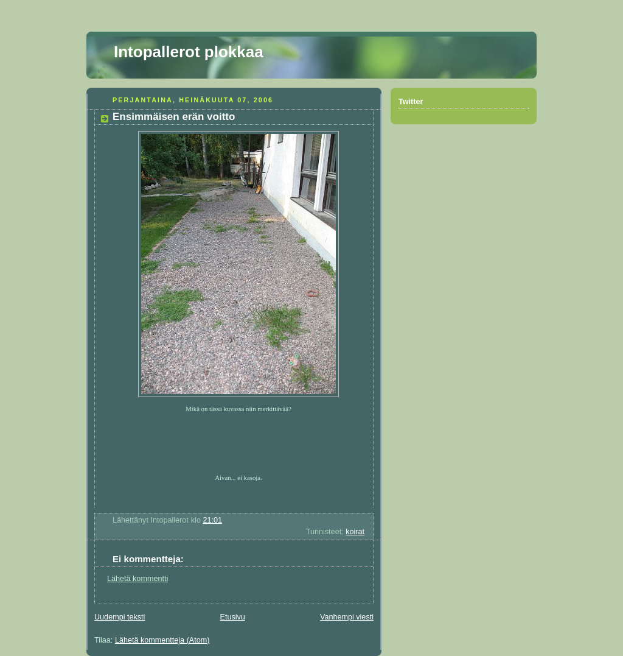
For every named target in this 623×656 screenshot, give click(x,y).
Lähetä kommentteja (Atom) (162, 640)
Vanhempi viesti (347, 617)
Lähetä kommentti (137, 578)
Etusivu (232, 617)
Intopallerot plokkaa (188, 52)
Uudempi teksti (119, 617)
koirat (355, 531)
